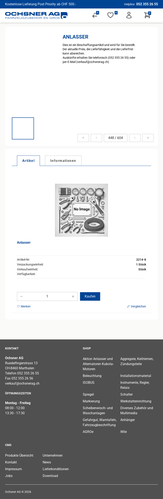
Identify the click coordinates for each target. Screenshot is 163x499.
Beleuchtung (92, 376)
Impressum (13, 469)
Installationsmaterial (135, 376)
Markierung (91, 401)
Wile (123, 432)
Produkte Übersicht (19, 455)
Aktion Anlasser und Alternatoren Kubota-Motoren (98, 364)
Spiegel (88, 394)
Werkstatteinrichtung (135, 401)
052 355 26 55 (147, 4)
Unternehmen (53, 455)
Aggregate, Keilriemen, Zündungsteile (136, 361)
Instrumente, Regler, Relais (134, 385)
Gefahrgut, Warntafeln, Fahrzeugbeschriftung (100, 422)
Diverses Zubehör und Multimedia (136, 410)
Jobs (9, 476)
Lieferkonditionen (56, 469)
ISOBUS (88, 383)
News (47, 462)
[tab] (28, 161)
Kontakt (11, 462)
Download (50, 476)
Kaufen (90, 296)
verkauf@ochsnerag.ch (22, 383)
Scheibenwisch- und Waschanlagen (98, 410)
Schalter (126, 394)
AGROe (88, 432)
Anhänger (127, 420)
